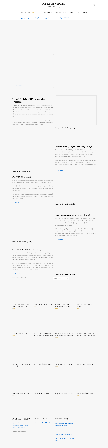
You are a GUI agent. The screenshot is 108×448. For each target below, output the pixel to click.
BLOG (78, 14)
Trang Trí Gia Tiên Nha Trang (63, 365)
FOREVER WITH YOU (20, 87)
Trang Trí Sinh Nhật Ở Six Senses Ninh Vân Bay (41, 395)
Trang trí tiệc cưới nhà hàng (21, 173)
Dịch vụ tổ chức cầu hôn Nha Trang (42, 366)
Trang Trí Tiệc (47, 14)
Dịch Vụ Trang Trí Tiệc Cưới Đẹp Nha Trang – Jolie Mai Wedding (64, 335)
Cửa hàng (35, 14)
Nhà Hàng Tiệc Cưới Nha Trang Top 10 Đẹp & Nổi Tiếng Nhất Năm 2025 (86, 336)
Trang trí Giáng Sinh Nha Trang (84, 306)
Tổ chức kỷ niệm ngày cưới (20, 335)
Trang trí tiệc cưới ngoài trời (65, 205)
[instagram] (14, 19)
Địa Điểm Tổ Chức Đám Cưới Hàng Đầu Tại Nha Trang (63, 306)
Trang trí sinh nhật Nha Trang (43, 306)
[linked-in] (25, 19)
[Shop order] (61, 279)
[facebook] (18, 19)
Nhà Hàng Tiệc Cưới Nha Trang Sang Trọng (21, 366)
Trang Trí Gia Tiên (61, 14)
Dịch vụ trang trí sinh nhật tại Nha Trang (86, 366)
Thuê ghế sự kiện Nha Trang (85, 394)
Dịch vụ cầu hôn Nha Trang (20, 394)
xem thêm (60, 172)
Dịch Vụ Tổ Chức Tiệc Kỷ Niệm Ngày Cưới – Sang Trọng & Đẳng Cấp (43, 336)
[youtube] (21, 19)
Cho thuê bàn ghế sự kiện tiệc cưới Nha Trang (64, 395)
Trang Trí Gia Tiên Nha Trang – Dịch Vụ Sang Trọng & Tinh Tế (21, 306)
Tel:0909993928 (58, 431)
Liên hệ (84, 14)
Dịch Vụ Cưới (25, 14)
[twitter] (28, 19)
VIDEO (72, 14)
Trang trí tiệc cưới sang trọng (65, 129)
